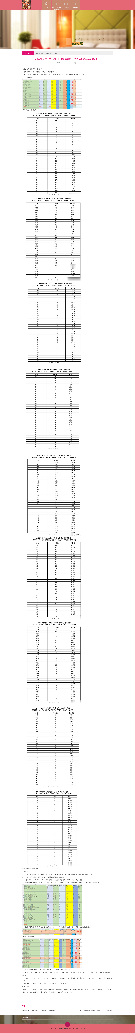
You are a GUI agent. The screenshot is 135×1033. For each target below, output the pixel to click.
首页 (46, 4)
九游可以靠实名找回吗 (46, 53)
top (67, 1024)
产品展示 (66, 4)
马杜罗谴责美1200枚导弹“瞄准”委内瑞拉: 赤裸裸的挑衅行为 (98, 1010)
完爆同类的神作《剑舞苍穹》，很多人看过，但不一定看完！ (41, 1010)
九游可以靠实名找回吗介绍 (56, 5)
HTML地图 (82, 1028)
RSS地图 (77, 1028)
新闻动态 (75, 4)
